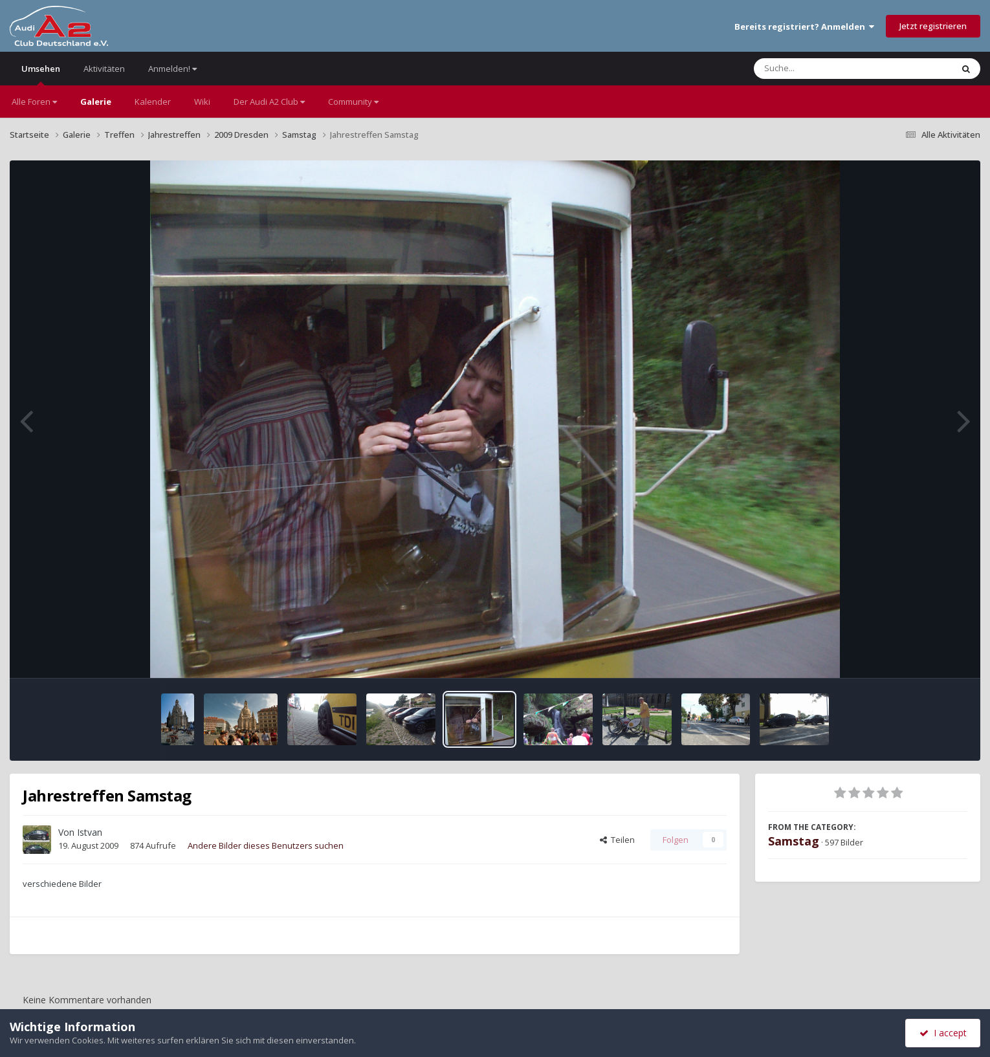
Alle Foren (34, 101)
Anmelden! (172, 68)
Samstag (793, 841)
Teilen (617, 839)
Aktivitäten (104, 68)
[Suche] (826, 68)
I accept (943, 1033)
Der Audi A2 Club (269, 101)
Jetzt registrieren (933, 26)
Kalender (153, 101)
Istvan (89, 832)
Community (353, 101)
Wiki (202, 101)
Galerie (95, 101)
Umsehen (40, 74)
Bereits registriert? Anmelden (804, 26)
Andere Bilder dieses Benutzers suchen (266, 845)
